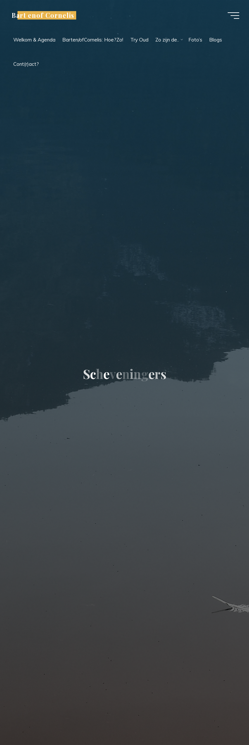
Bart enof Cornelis (43, 15)
